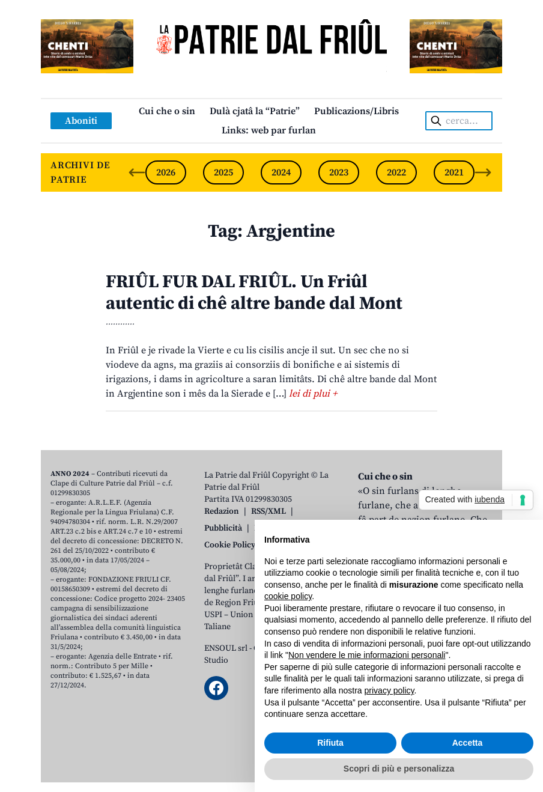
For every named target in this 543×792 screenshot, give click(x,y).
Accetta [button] (467, 743)
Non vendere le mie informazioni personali (366, 655)
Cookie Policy (229, 545)
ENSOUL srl (225, 648)
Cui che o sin (167, 111)
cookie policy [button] (288, 596)
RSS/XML (268, 511)
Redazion (221, 511)
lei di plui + (313, 394)
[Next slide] (483, 172)
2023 (338, 172)
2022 (396, 172)
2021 (454, 172)
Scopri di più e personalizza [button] (399, 768)
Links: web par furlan (269, 130)
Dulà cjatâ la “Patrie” (255, 111)
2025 (223, 172)
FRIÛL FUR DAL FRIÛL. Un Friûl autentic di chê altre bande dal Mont (254, 292)
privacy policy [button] (389, 690)
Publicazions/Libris (356, 111)
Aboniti (81, 121)
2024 (281, 172)
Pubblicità (223, 528)
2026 (165, 172)
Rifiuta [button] (330, 743)
